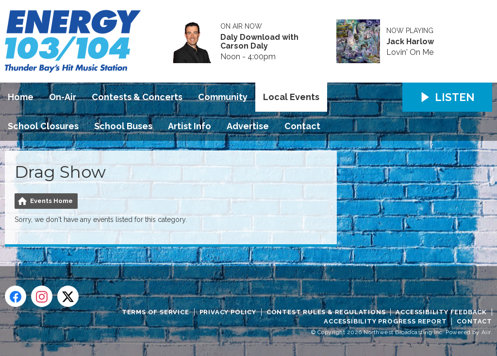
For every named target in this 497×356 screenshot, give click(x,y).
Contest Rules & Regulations (326, 312)
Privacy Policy (227, 312)
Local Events (291, 97)
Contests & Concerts (137, 97)
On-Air (62, 97)
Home (20, 97)
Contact (302, 126)
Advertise (248, 126)
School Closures (43, 126)
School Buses (123, 126)
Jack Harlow (410, 41)
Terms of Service (155, 312)
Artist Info (189, 126)
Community (223, 97)
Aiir (486, 332)
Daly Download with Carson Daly (259, 42)
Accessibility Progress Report (385, 321)
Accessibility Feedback (441, 312)
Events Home (51, 200)
